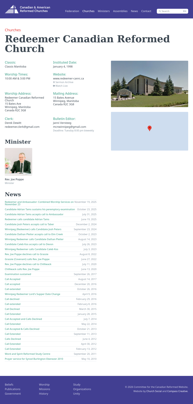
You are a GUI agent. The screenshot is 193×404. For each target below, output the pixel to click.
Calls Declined (13, 339)
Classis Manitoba (15, 66)
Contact (146, 11)
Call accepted (12, 284)
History (43, 393)
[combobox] (172, 11)
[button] (150, 128)
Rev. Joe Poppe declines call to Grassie (26, 254)
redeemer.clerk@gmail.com (22, 127)
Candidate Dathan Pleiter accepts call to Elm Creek (34, 234)
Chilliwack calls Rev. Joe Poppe (22, 269)
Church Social (154, 391)
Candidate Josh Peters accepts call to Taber (29, 224)
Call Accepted (12, 279)
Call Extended (13, 314)
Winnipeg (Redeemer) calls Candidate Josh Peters (33, 229)
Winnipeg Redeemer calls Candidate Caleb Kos (31, 249)
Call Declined (12, 309)
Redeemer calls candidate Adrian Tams (27, 219)
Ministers (102, 11)
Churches (86, 11)
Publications (12, 389)
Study (77, 384)
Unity (76, 393)
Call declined (12, 299)
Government (13, 393)
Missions (44, 389)
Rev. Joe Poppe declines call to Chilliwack (28, 264)
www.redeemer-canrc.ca (68, 78)
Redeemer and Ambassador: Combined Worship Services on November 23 (39, 203)
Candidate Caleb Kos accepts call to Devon (29, 244)
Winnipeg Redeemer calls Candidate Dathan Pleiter (34, 239)
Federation (70, 11)
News (133, 11)
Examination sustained (18, 274)
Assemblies (119, 11)
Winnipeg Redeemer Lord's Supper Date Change (32, 294)
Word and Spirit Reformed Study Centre (27, 354)
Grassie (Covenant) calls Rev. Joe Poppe (27, 259)
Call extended (13, 289)
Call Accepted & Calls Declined (22, 329)
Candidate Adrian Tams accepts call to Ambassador (34, 214)
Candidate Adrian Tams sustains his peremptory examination (40, 209)
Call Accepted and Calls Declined (23, 319)
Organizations (82, 389)
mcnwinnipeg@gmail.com (69, 127)
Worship (44, 384)
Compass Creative (177, 391)
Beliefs (9, 384)
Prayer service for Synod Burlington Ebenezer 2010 (34, 359)
